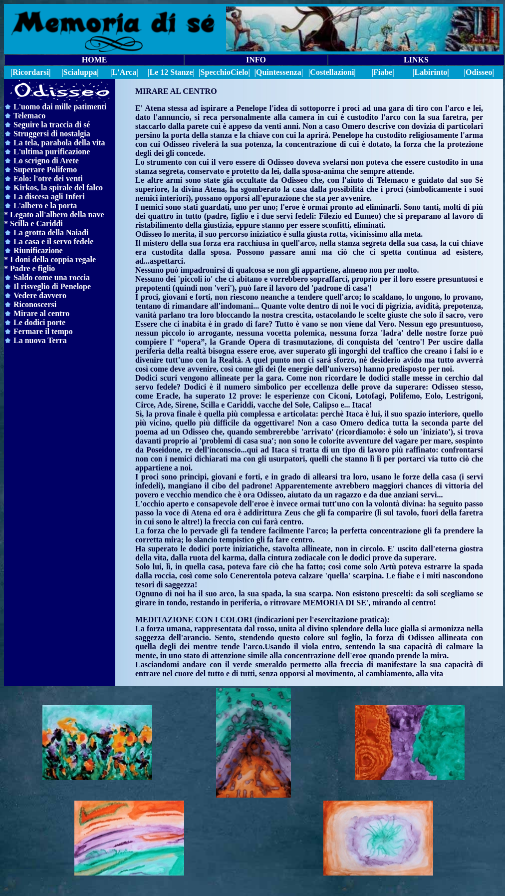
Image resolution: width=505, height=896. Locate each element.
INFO (256, 59)
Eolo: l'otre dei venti (48, 178)
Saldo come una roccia (51, 277)
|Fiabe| (382, 72)
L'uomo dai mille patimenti (59, 106)
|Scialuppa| (80, 72)
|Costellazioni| (332, 72)
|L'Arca (123, 72)
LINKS (416, 59)
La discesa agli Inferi (49, 196)
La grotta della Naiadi (50, 232)
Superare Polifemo (45, 169)
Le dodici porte (39, 322)
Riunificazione (38, 250)
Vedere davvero (39, 295)
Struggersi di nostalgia (51, 133)
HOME (94, 59)
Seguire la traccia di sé (51, 124)
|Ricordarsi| (31, 72)
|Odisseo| (479, 72)
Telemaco (29, 115)
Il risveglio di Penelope (52, 286)
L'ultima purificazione (51, 151)
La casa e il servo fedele (53, 241)
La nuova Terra (40, 340)
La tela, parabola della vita (59, 142)
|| (224, 72)
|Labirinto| (431, 72)
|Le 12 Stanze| (171, 72)
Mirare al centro (41, 313)
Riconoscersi (34, 304)
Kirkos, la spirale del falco (58, 187)
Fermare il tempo (43, 331)
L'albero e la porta (45, 205)
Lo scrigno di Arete (46, 160)
